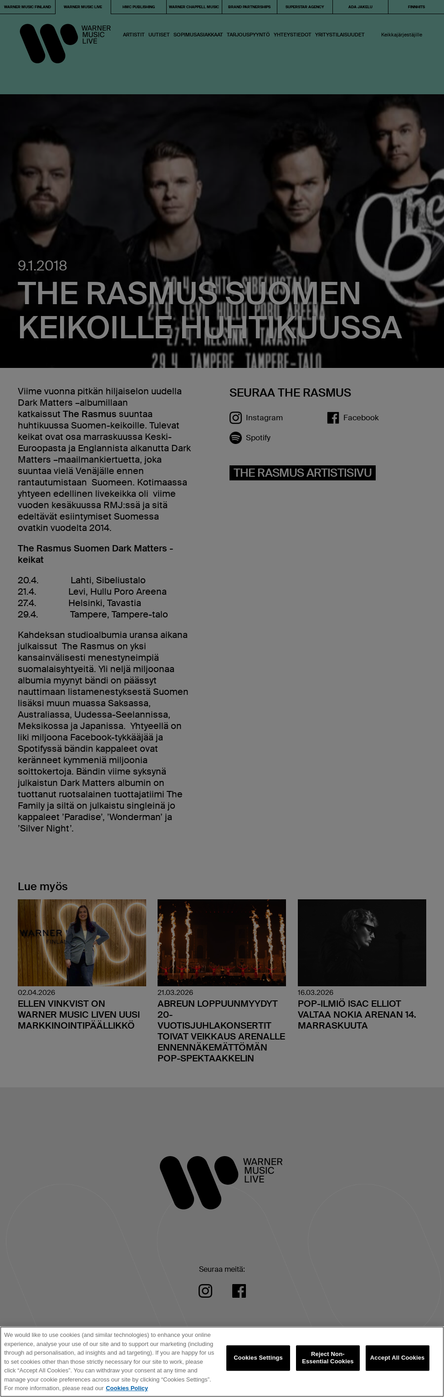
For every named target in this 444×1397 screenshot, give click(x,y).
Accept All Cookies (397, 1358)
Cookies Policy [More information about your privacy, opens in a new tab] (127, 1388)
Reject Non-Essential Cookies (327, 1358)
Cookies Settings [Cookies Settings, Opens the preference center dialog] (258, 1358)
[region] (222, 1361)
